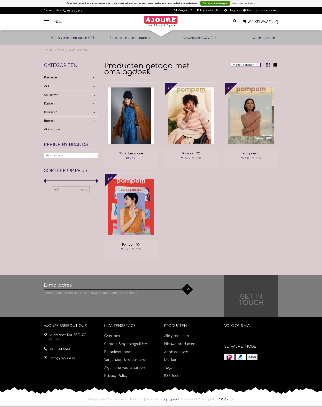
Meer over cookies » (243, 3)
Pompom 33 (131, 246)
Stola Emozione (131, 154)
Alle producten (176, 337)
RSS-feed (171, 377)
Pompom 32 (191, 154)
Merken (170, 361)
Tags (61, 52)
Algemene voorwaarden (124, 369)
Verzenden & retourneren (125, 361)
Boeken (49, 122)
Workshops (52, 131)
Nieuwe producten (179, 345)
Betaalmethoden (118, 353)
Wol (46, 87)
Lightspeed (171, 401)
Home (48, 52)
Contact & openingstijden (125, 345)
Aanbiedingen (176, 353)
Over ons (112, 337)
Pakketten (51, 78)
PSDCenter (226, 401)
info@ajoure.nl (62, 360)
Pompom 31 (251, 154)
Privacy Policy (116, 377)
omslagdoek (78, 52)
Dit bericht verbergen (215, 3)
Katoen (49, 105)
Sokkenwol (51, 96)
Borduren (51, 113)
